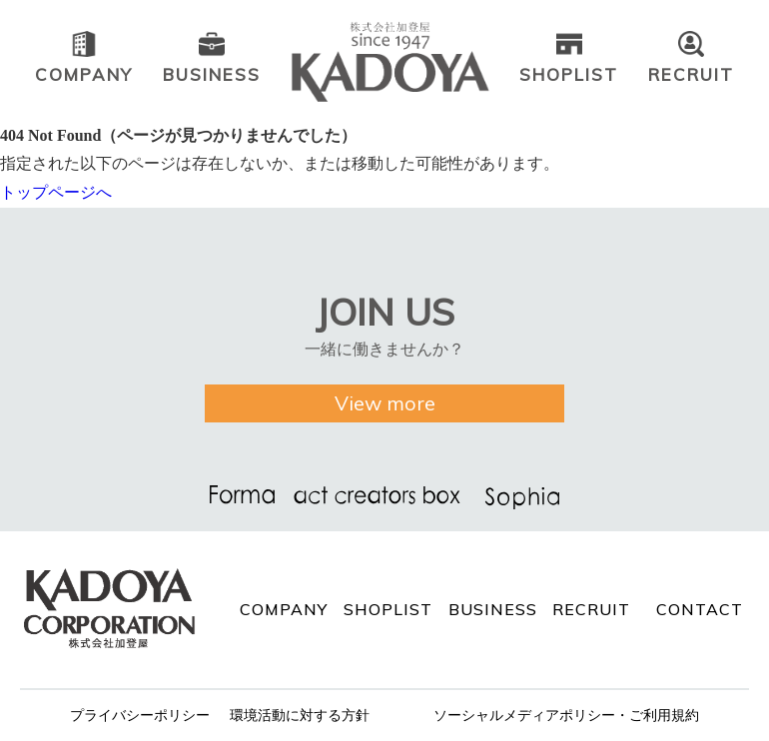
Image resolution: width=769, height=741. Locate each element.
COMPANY (284, 609)
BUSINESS (492, 609)
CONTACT (699, 609)
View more (385, 402)
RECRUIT (591, 609)
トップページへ (56, 192)
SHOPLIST (388, 609)
